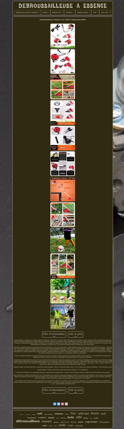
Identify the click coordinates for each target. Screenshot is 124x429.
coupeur (42, 417)
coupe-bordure (91, 422)
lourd (67, 414)
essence (47, 421)
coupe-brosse (27, 414)
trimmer (85, 418)
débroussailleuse (28, 421)
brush (55, 426)
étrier (57, 418)
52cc (73, 413)
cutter (44, 425)
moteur (51, 417)
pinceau (56, 422)
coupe (70, 425)
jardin (62, 425)
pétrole (80, 422)
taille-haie (83, 413)
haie (91, 418)
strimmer (59, 413)
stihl (78, 417)
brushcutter (79, 426)
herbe (71, 417)
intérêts (63, 418)
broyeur (73, 422)
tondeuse (21, 414)
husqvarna (31, 418)
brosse (95, 413)
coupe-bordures (48, 414)
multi (103, 413)
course (33, 414)
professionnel (64, 422)
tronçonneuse (104, 422)
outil (39, 413)
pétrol (50, 426)
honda (96, 418)
